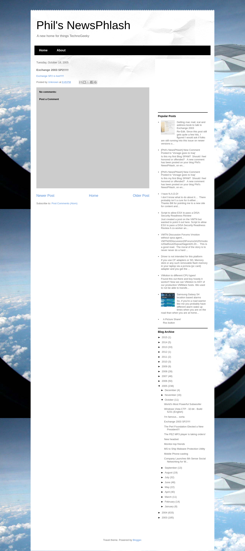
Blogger (137, 540)
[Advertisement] (182, 86)
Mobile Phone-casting (176, 453)
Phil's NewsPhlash (83, 25)
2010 (165, 361)
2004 (165, 512)
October (169, 399)
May (167, 487)
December (171, 390)
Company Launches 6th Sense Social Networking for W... (185, 460)
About (61, 50)
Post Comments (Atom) (65, 203)
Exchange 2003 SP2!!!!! (177, 421)
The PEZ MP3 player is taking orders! (184, 434)
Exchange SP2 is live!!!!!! (50, 76)
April (168, 491)
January (169, 506)
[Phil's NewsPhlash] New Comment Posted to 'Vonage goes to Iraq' (180, 151)
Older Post (141, 196)
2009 (165, 366)
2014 (165, 342)
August (169, 472)
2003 (165, 517)
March (168, 496)
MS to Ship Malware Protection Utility (184, 448)
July (167, 477)
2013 (165, 347)
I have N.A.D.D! (169, 193)
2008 (165, 371)
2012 (165, 351)
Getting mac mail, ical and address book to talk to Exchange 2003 (191, 125)
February (170, 501)
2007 (165, 376)
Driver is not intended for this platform (181, 256)
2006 (165, 381)
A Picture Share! (172, 319)
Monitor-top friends (174, 444)
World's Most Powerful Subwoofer (182, 404)
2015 (165, 337)
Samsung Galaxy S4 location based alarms (189, 296)
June (168, 482)
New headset (171, 439)
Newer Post (45, 196)
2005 (165, 386)
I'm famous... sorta (174, 416)
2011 (165, 356)
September (171, 467)
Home (43, 50)
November (171, 395)
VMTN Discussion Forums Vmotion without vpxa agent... (180, 236)
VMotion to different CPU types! (178, 275)
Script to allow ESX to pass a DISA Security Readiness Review (180, 214)
